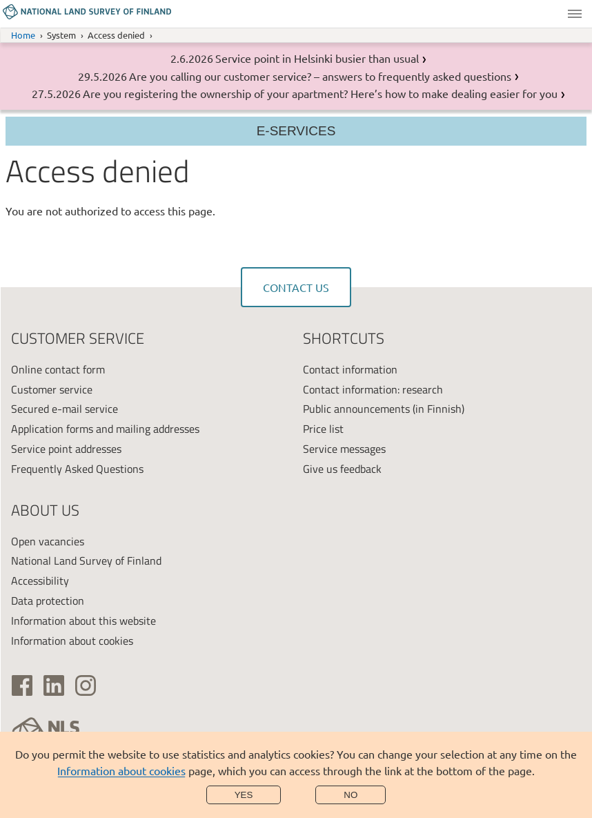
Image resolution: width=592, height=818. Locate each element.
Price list (323, 428)
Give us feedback (342, 468)
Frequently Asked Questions (77, 468)
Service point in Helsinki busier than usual (317, 58)
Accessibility (40, 580)
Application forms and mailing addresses (105, 428)
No (350, 795)
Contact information (350, 369)
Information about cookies (121, 770)
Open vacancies (47, 541)
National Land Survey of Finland (86, 560)
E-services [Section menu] (296, 131)
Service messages (344, 448)
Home (23, 35)
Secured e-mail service (64, 408)
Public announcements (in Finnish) (383, 408)
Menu (575, 14)
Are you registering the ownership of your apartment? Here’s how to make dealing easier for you (320, 93)
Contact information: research (373, 389)
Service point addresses (66, 448)
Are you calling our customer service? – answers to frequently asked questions (320, 76)
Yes (244, 795)
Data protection (47, 600)
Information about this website (83, 620)
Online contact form (58, 369)
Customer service (51, 389)
